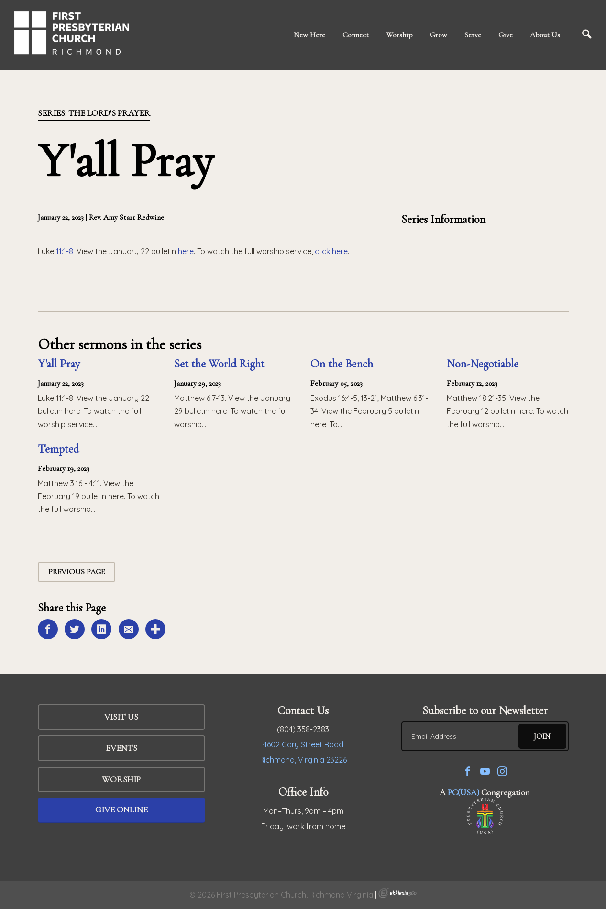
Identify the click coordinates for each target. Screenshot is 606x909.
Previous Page (76, 571)
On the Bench (341, 364)
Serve (472, 35)
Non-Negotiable (482, 364)
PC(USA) (463, 792)
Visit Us (121, 716)
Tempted (58, 449)
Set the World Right (219, 364)
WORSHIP (121, 779)
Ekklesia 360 (397, 893)
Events (121, 748)
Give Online (121, 809)
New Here (309, 35)
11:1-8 (64, 251)
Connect (355, 35)
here (186, 251)
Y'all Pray (59, 364)
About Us (545, 35)
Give (505, 35)
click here (331, 251)
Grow (438, 35)
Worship (399, 35)
